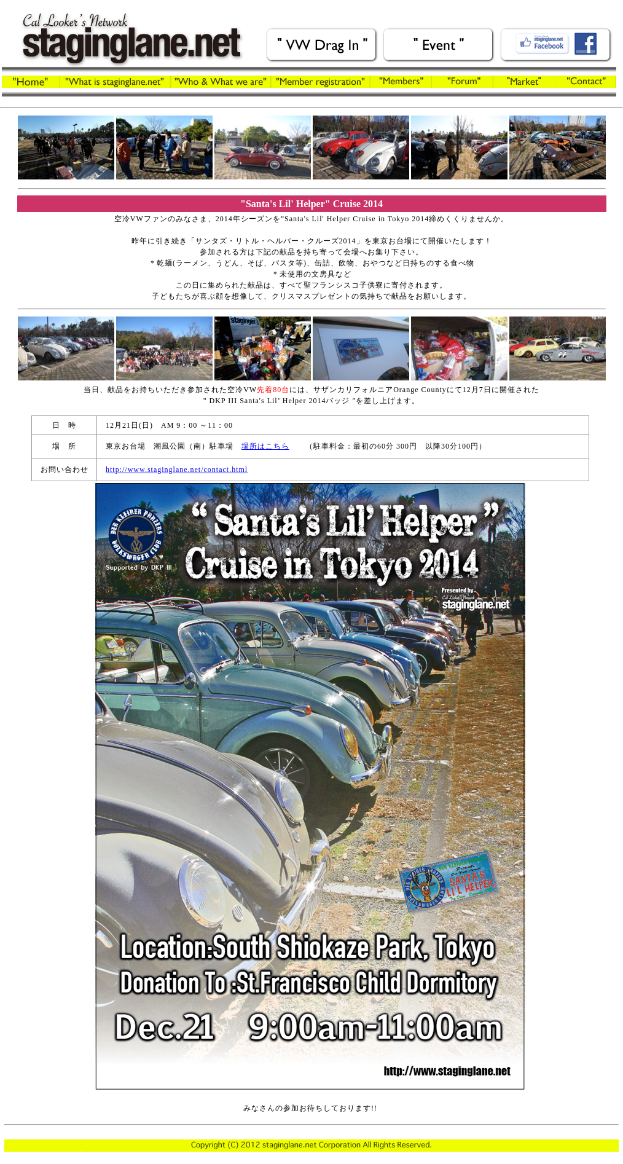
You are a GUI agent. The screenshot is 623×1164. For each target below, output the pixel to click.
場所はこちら (265, 446)
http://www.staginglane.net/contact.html (177, 469)
